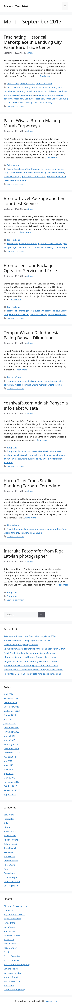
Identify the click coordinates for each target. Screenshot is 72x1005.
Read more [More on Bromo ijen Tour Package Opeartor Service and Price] (16, 299)
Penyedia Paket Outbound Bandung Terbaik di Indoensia (31, 661)
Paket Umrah (10, 831)
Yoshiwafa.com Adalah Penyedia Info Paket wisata (36, 405)
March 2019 (9, 740)
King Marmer (10, 931)
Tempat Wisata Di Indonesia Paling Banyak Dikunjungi (31, 335)
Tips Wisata (9, 873)
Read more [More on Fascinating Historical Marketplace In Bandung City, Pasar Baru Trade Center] (45, 76)
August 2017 (10, 794)
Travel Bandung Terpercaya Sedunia (21, 644)
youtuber (8, 462)
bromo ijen (12, 310)
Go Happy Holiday (12, 972)
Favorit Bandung (15, 529)
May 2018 (8, 769)
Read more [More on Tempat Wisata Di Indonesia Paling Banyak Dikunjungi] (22, 369)
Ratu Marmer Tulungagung (17, 964)
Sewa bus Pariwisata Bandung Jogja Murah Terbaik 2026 (31, 665)
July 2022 (8, 719)
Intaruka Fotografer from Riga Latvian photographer (34, 553)
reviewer (43, 458)
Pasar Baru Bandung (24, 98)
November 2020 (11, 731)
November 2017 (11, 781)
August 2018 (10, 756)
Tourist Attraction (44, 83)
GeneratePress (51, 1001)
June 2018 (8, 765)
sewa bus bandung (43, 102)
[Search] (41, 615)
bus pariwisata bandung (18, 87)
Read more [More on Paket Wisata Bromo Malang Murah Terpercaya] (52, 157)
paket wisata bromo (54, 172)
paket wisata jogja (12, 176)
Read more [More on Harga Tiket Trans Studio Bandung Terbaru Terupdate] (30, 517)
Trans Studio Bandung (31, 532)
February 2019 (11, 744)
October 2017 (10, 786)
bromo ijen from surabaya (31, 310)
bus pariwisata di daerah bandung (50, 91)
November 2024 (11, 698)
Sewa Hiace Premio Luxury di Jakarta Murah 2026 (27, 640)
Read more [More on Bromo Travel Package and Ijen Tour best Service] (25, 232)
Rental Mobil (13, 83)
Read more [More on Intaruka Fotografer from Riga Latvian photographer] (63, 584)
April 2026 (8, 694)
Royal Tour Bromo (12, 918)
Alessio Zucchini (16, 6)
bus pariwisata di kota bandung (19, 94)
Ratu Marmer (10, 947)
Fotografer (12, 447)
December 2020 (11, 727)
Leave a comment (15, 106)
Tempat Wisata (27, 83)
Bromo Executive (12, 956)
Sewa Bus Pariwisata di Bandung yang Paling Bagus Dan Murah (34, 648)
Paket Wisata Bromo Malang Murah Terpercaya (32, 123)
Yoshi (6, 952)
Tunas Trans (9, 922)
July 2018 (8, 761)
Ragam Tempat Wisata (14, 914)
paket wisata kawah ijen (33, 176)
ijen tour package (38, 314)
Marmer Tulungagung (14, 989)
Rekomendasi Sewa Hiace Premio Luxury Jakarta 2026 (29, 636)
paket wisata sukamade (15, 180)
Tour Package (13, 239)
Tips (6, 869)
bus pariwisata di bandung (44, 87)
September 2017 (12, 790)
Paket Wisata (13, 165)
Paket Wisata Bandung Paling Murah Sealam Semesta (29, 652)
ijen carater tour (48, 169)
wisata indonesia (23, 384)
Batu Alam (9, 814)
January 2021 (10, 723)
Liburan (7, 827)
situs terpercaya (55, 458)
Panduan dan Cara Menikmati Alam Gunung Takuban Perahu (33, 669)
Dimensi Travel (11, 968)
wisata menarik (39, 384)
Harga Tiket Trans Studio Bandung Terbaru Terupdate (32, 483)
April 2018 (8, 773)
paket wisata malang (56, 176)
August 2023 (10, 715)
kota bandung (31, 529)
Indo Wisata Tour (12, 981)
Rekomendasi (10, 843)
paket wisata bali (36, 172)
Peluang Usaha (11, 839)
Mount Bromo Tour (18, 172)
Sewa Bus (8, 852)
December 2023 (11, 706)
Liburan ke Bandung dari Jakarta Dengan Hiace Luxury (30, 657)
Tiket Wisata (13, 525)
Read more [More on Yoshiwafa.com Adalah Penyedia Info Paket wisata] (42, 440)
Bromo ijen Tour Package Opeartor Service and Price (30, 267)
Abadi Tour (9, 939)
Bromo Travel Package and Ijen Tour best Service (34, 200)
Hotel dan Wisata (12, 935)
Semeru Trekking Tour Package (52, 247)
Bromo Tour (12, 169)
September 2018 (12, 752)
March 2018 (9, 777)
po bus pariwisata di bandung (18, 102)
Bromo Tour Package (29, 169)
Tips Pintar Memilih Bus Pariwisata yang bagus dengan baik (32, 673)
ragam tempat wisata (47, 381)
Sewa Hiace (9, 856)
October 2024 (10, 702)
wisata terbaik (55, 384)
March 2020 (9, 736)
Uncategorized (11, 885)
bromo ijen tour (52, 310)
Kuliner (7, 823)
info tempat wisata (27, 381)
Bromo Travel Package (51, 243)
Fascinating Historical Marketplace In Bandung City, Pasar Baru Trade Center (33, 42)
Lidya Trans (9, 927)
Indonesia (12, 381)
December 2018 (11, 748)
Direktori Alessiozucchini (15, 906)
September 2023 (12, 710)
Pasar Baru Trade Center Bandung (51, 98)
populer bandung (47, 529)
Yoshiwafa (8, 910)
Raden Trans (10, 943)
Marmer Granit (11, 977)
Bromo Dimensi (11, 960)
